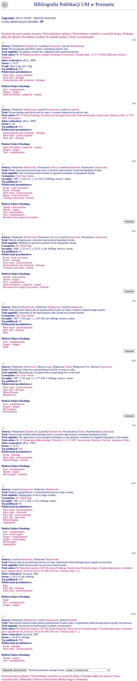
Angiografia (9, 522)
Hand (5, 347)
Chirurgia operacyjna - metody (18, 198)
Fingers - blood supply (14, 539)
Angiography (9, 544)
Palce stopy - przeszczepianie (17, 75)
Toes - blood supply (13, 534)
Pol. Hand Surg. (24, 245)
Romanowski (77, 46)
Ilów (87, 366)
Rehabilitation (10, 411)
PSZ (20, 69)
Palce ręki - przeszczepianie (17, 515)
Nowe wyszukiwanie (82, 36)
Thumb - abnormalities (14, 207)
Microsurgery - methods (15, 474)
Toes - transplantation (14, 89)
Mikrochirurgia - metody (15, 460)
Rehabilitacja (9, 394)
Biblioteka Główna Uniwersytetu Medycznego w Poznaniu (54, 679)
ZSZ (20, 579)
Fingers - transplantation (15, 536)
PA (20, 181)
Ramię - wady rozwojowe (16, 195)
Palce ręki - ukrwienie (14, 517)
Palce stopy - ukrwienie (15, 512)
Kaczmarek (54, 46)
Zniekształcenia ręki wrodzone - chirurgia (24, 80)
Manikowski (31, 46)
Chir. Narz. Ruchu (25, 176)
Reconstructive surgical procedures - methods (26, 287)
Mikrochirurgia (10, 392)
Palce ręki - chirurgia (13, 77)
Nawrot (54, 167)
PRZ (20, 640)
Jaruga (48, 366)
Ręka (5, 332)
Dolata (68, 366)
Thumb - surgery (11, 209)
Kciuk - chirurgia (11, 190)
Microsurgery (10, 409)
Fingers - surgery (11, 92)
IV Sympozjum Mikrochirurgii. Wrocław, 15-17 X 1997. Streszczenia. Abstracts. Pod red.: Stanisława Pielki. (75, 440)
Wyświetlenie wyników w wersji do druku (96, 33)
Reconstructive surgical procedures (20, 217)
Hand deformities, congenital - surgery (22, 94)
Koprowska (106, 366)
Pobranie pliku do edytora (97, 676)
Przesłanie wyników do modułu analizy (45, 36)
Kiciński (72, 620)
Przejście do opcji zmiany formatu (21, 33)
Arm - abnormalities (13, 212)
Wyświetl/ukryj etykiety (56, 33)
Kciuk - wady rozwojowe (15, 187)
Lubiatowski (100, 167)
